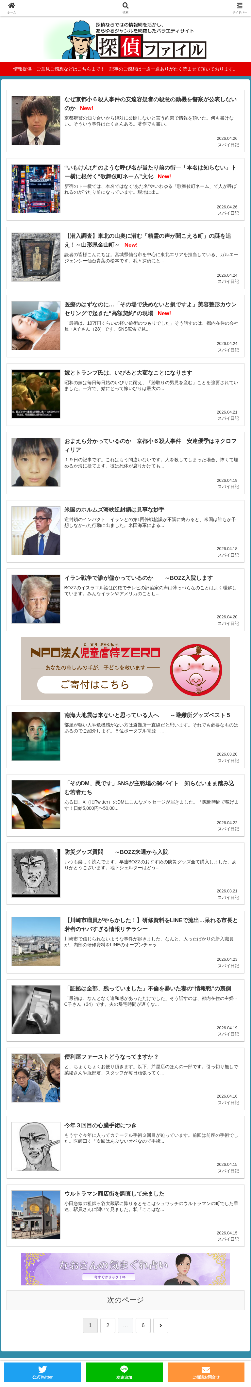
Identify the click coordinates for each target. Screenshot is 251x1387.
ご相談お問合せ (206, 1377)
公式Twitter (42, 1377)
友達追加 (124, 1377)
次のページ (125, 1300)
